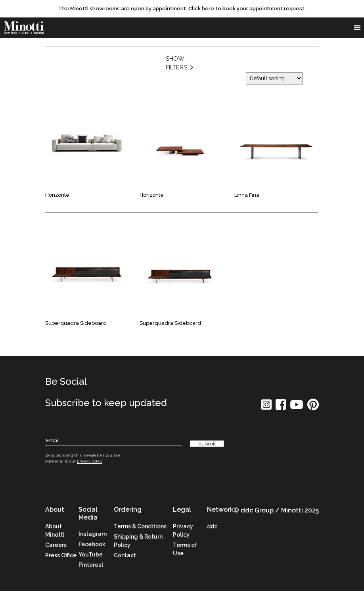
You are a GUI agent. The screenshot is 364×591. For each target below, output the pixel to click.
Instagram (93, 534)
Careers (56, 545)
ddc (212, 526)
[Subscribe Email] (113, 440)
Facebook (92, 544)
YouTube (91, 554)
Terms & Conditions (140, 526)
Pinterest (91, 565)
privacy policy (89, 461)
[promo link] (182, 8)
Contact (125, 555)
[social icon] (266, 407)
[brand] (24, 27)
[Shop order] (274, 78)
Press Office (61, 555)
